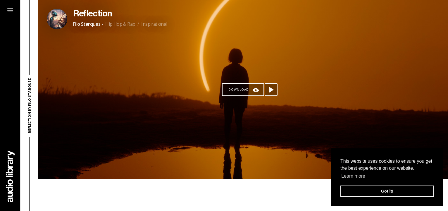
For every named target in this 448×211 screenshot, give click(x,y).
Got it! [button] (387, 191)
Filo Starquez (86, 24)
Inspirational (154, 24)
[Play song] (271, 89)
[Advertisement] (243, 195)
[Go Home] (10, 176)
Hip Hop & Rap (120, 24)
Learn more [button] (353, 176)
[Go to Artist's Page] (57, 19)
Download (238, 90)
